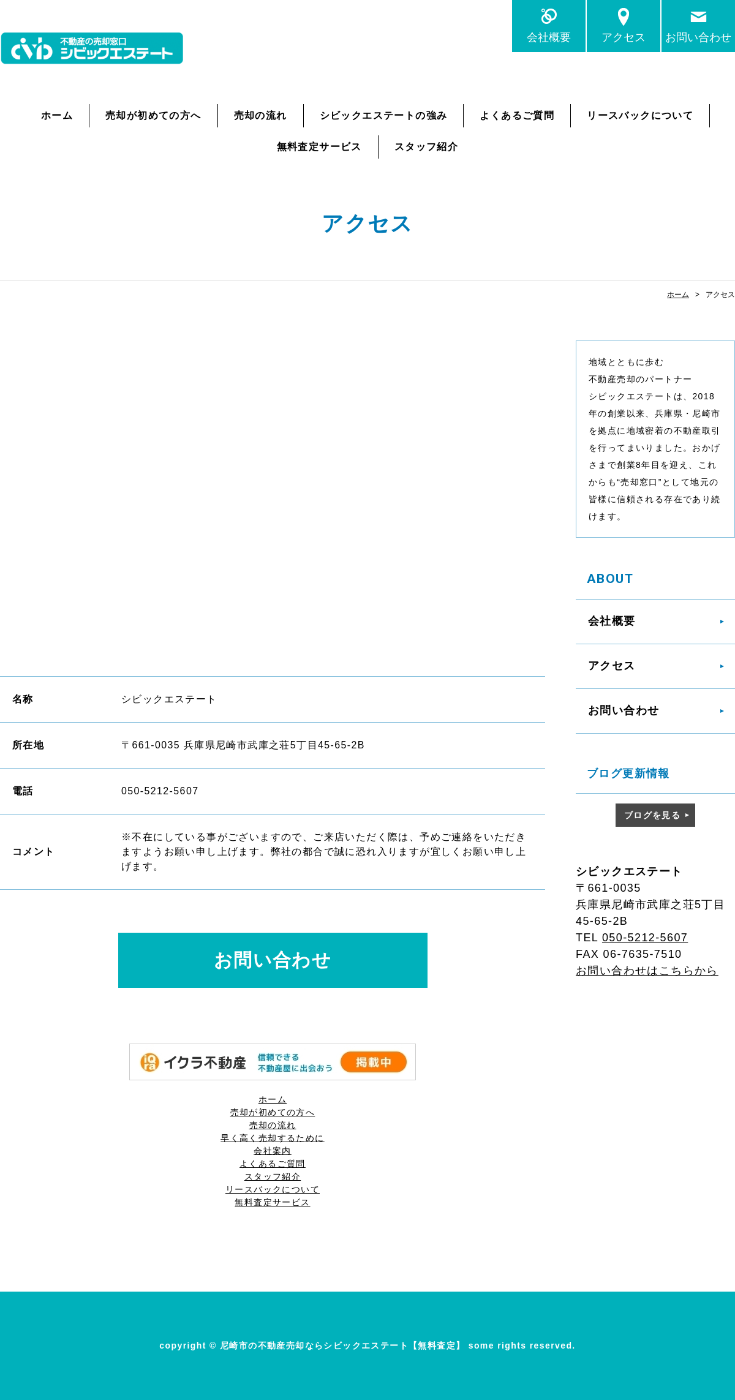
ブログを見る (652, 815)
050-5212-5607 (645, 937)
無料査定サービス (319, 146)
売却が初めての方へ (153, 115)
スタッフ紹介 (426, 146)
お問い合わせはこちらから (647, 971)
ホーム (57, 115)
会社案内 (273, 1151)
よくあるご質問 (517, 115)
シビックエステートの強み (384, 115)
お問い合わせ (698, 37)
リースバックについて (640, 115)
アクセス (623, 37)
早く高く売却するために (272, 1138)
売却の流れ (260, 115)
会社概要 (549, 37)
